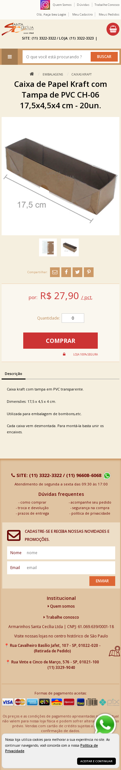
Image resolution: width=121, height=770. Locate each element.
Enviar (102, 581)
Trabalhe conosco (61, 617)
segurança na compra (90, 507)
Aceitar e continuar (96, 761)
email (15, 567)
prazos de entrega (33, 513)
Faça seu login (55, 14)
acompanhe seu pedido (91, 502)
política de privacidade (90, 513)
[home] (18, 29)
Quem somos (61, 606)
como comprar (33, 502)
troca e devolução (33, 507)
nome (16, 552)
